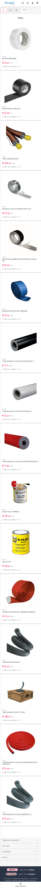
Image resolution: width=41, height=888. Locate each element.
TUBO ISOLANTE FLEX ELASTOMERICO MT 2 (16, 814)
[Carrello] (37, 3)
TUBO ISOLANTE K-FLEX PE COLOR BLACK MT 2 (18, 361)
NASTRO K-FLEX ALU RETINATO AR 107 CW (16, 209)
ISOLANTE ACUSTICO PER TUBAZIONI (14, 311)
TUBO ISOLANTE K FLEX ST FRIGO (13, 712)
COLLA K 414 (6, 562)
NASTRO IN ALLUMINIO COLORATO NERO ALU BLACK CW (19, 260)
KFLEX (4, 56)
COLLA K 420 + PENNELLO (11, 512)
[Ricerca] (23, 3)
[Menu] (27, 3)
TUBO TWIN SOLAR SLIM (10, 159)
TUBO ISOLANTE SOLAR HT (11, 662)
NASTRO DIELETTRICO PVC (11, 109)
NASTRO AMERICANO (9, 59)
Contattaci (6, 851)
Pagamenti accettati (10, 840)
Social (4, 857)
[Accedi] (32, 3)
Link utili (5, 846)
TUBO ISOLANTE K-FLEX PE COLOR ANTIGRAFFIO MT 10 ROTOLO (19, 763)
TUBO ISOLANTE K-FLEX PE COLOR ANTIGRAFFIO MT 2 (20, 462)
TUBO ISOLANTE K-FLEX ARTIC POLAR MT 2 (16, 411)
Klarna (32, 870)
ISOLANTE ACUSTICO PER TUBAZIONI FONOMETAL (19, 612)
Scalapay (32, 874)
